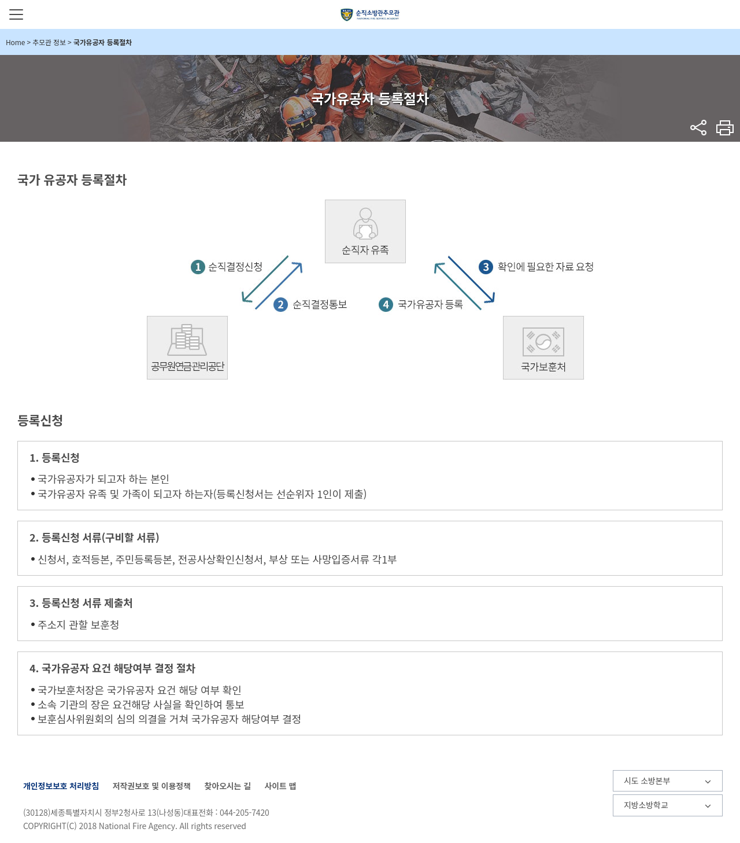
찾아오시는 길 (227, 786)
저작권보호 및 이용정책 (152, 786)
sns (699, 128)
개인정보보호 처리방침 (61, 786)
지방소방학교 (646, 805)
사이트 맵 (280, 786)
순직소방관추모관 (370, 14)
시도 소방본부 (647, 780)
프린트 (725, 128)
